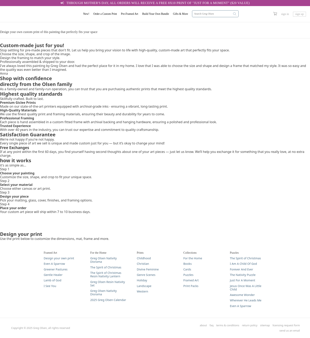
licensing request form (286, 325)
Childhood (144, 258)
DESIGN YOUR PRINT (16, 24)
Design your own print (59, 258)
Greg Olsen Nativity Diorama (103, 260)
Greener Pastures (56, 269)
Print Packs (190, 286)
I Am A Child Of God (243, 263)
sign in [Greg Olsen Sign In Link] (285, 14)
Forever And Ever (241, 269)
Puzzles (188, 275)
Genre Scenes (146, 275)
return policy (249, 325)
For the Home (192, 258)
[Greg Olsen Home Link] (29, 14)
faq (211, 325)
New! (86, 13)
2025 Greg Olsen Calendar (108, 300)
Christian (143, 263)
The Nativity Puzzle (243, 275)
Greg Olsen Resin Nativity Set (107, 283)
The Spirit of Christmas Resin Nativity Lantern (105, 274)
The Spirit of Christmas (105, 267)
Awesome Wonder (242, 295)
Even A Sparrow (54, 263)
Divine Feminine (148, 269)
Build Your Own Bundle (155, 13)
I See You (50, 286)
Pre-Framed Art (129, 13)
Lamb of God (52, 280)
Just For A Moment (242, 280)
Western (142, 291)
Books (187, 263)
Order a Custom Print (105, 13)
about (203, 325)
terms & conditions (227, 325)
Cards (187, 269)
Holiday (142, 280)
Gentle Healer (53, 275)
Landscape (144, 286)
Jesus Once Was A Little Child (245, 287)
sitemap (265, 325)
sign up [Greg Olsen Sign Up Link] (299, 14)
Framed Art (191, 280)
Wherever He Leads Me (245, 300)
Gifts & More (180, 13)
